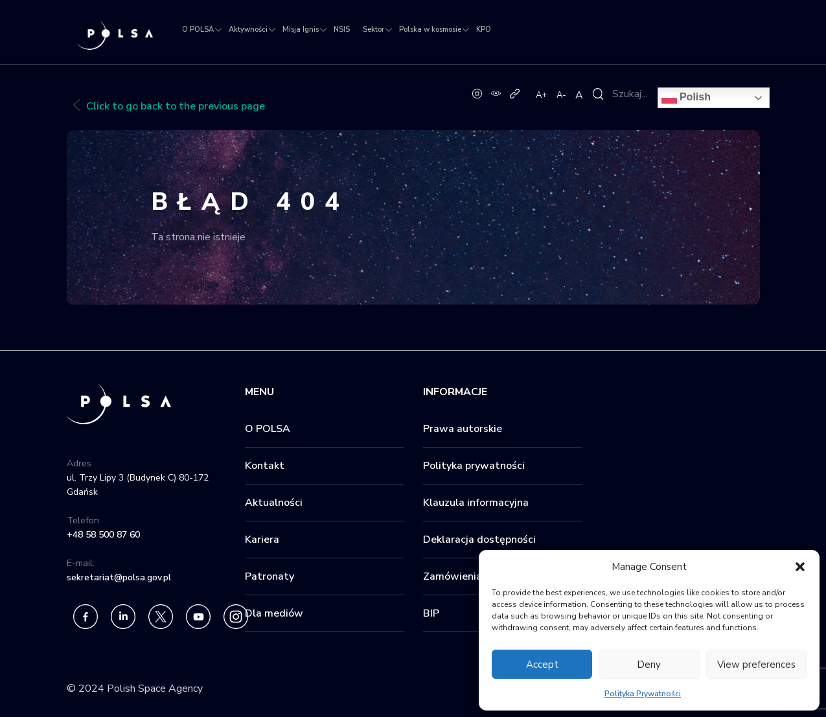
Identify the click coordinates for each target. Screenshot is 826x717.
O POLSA (198, 29)
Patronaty (269, 576)
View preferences (756, 664)
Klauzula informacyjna (476, 502)
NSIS (342, 29)
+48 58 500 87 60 (103, 535)
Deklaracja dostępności (479, 539)
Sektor (373, 29)
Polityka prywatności (474, 466)
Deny (649, 664)
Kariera (262, 539)
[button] (800, 566)
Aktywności (248, 29)
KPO (483, 29)
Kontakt (264, 466)
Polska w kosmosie (430, 29)
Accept (542, 664)
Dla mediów (274, 613)
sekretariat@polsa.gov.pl (119, 577)
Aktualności (274, 502)
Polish (686, 98)
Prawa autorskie (462, 429)
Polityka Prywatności (642, 694)
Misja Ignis (300, 29)
